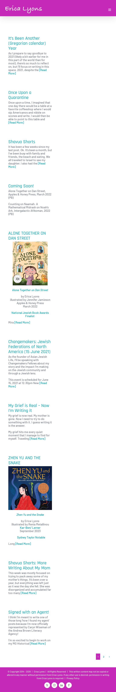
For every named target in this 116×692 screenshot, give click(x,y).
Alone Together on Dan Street (30, 290)
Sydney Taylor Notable (31, 537)
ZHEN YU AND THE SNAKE (24, 460)
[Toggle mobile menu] (109, 9)
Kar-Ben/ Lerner (30, 527)
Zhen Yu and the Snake (30, 514)
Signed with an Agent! (28, 612)
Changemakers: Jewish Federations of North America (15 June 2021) (29, 347)
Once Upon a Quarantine (19, 95)
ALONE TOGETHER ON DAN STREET (27, 235)
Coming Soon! (21, 186)
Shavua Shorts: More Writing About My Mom (29, 565)
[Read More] (16, 122)
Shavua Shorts (21, 142)
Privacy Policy (72, 678)
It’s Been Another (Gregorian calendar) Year (27, 43)
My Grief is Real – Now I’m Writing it (28, 408)
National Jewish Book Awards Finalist (30, 314)
